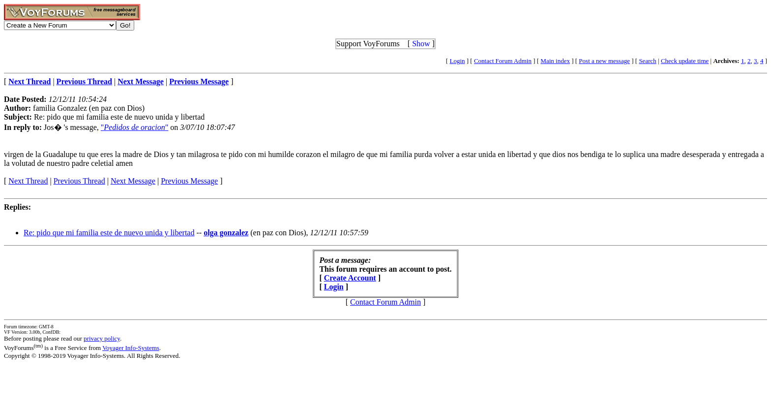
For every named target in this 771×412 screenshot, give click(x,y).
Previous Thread (79, 181)
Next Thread (28, 181)
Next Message (133, 181)
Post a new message (604, 60)
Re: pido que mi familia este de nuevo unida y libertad (109, 232)
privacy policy (102, 338)
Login (457, 60)
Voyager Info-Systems (130, 347)
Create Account (350, 278)
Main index (555, 60)
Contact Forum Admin (503, 60)
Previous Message (189, 181)
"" (134, 127)
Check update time (685, 60)
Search (647, 60)
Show (421, 43)
